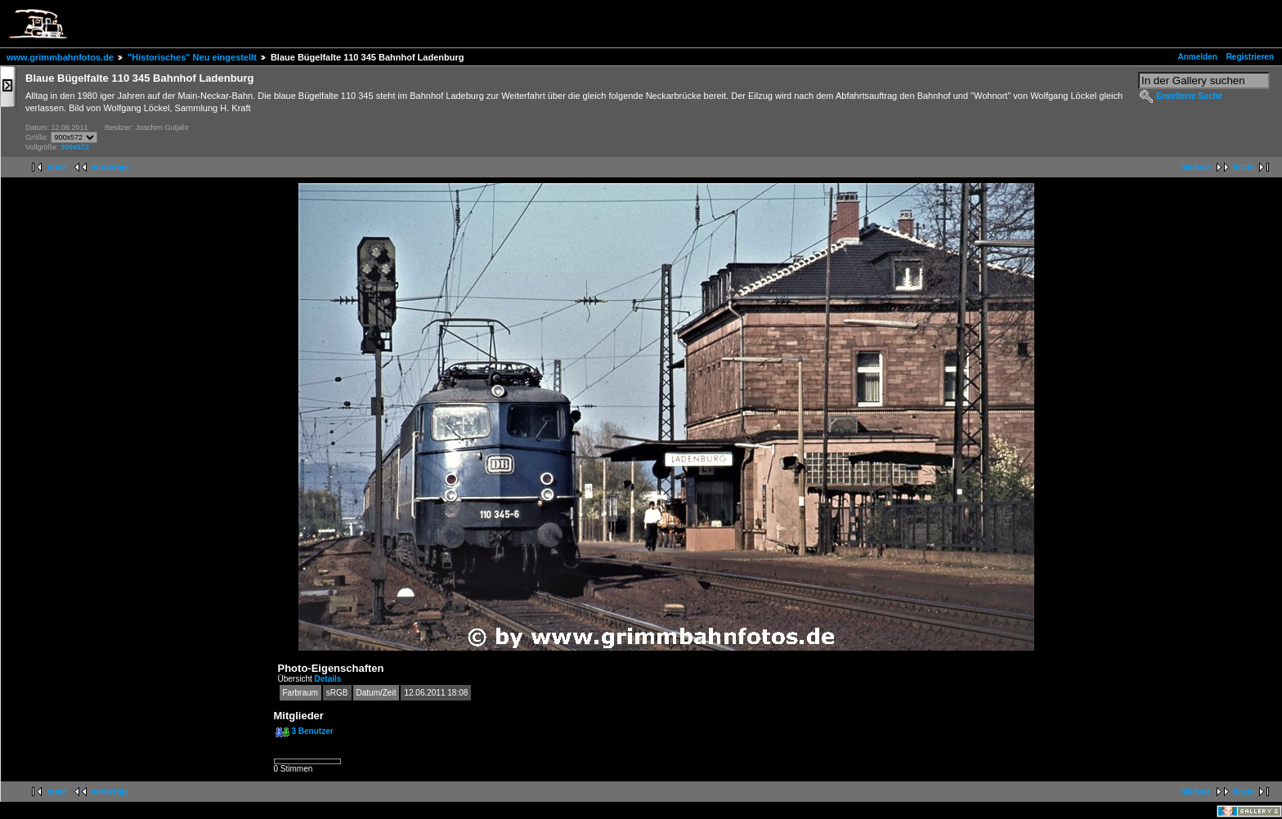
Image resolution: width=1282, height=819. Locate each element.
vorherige (110, 167)
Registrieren (1250, 56)
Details (328, 678)
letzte (1243, 167)
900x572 (75, 147)
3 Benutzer (313, 731)
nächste (1196, 167)
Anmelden (1197, 56)
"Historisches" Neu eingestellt (192, 57)
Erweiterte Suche (1189, 96)
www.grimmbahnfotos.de (60, 57)
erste (57, 167)
